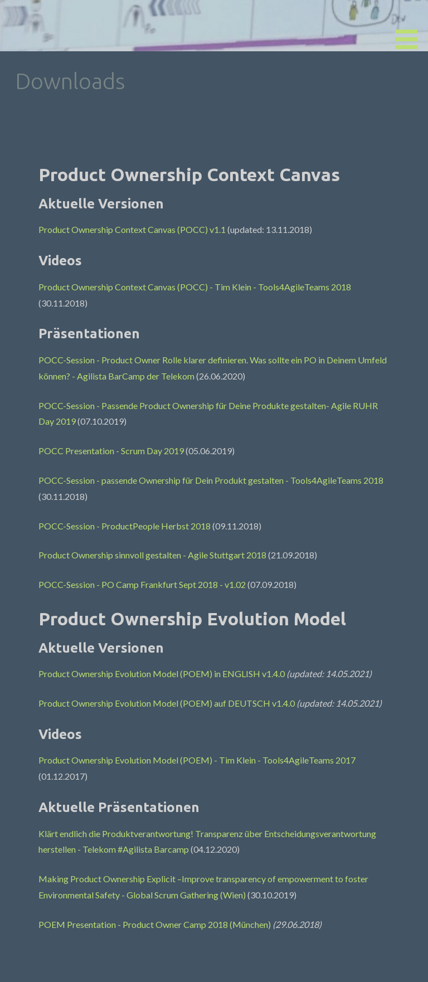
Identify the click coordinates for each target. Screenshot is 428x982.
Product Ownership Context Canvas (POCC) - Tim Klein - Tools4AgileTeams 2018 (194, 286)
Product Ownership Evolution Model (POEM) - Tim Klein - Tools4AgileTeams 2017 (197, 760)
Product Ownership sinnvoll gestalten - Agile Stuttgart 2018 (152, 555)
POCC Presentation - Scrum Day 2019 (112, 450)
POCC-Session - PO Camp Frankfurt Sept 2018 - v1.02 (142, 584)
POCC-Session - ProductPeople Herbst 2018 (124, 526)
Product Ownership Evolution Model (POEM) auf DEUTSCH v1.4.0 (166, 703)
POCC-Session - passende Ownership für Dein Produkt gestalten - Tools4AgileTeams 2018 (210, 480)
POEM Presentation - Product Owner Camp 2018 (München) (154, 924)
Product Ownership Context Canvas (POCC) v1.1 (132, 229)
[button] (410, 26)
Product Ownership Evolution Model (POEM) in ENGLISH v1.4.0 (161, 673)
